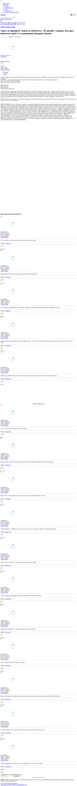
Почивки (6, 3)
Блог (5, 9)
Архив (2, 784)
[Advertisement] (11, 170)
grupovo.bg (8, 243)
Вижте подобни (5, 69)
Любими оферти (8, 7)
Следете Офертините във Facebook (9, 783)
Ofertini (3, 15)
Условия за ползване (16, 784)
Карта (4, 74)
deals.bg (7, 61)
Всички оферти (4, 22)
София (52, 91)
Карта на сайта (7, 784)
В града (6, 6)
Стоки (5, 5)
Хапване (6, 237)
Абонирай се (4, 56)
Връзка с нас (7, 10)
